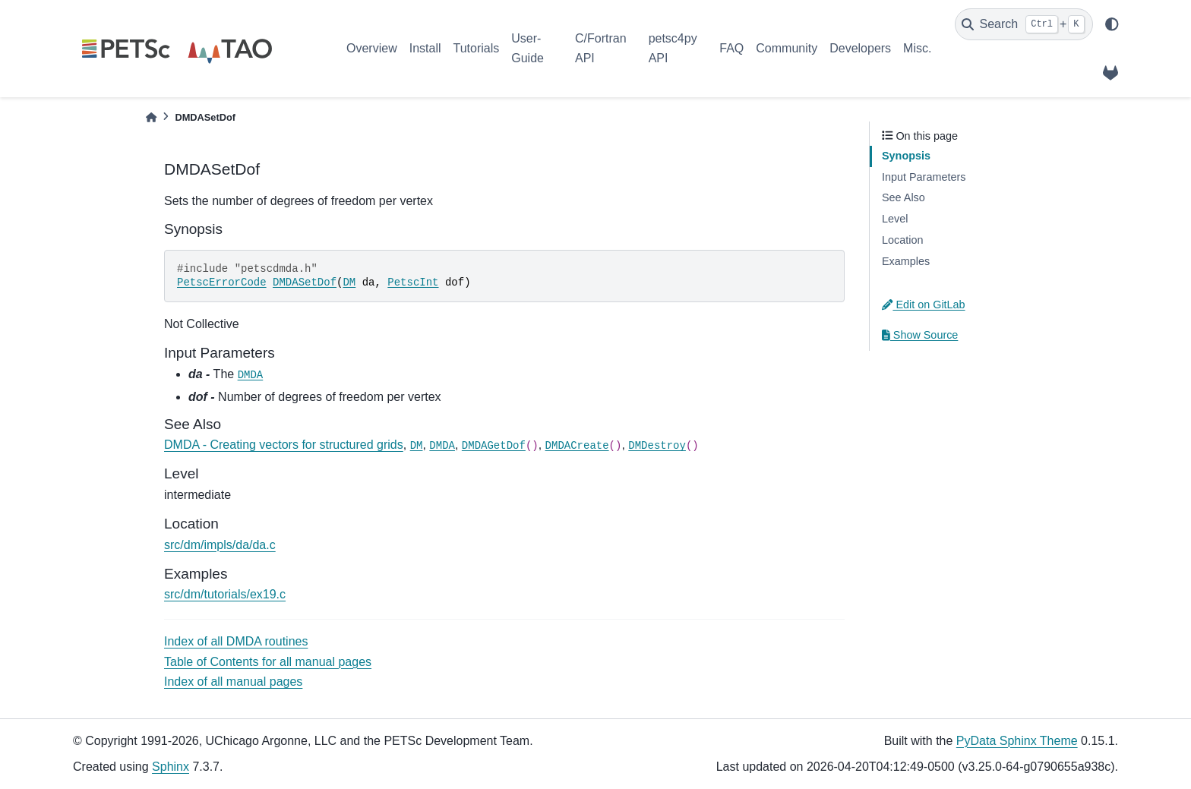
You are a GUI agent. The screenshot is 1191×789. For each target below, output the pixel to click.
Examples (906, 261)
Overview (371, 48)
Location (902, 240)
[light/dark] (1112, 24)
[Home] (151, 117)
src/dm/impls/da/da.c (220, 544)
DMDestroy (657, 446)
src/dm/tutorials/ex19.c (225, 594)
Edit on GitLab (923, 304)
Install (425, 48)
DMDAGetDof (494, 446)
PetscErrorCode (222, 282)
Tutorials (476, 48)
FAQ (731, 48)
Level (895, 219)
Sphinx (170, 766)
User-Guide (527, 48)
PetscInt (412, 282)
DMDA (251, 375)
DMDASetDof (304, 282)
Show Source (920, 335)
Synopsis (906, 156)
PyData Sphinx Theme (1017, 740)
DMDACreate (577, 446)
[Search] (1024, 24)
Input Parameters (923, 177)
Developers (860, 48)
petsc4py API (673, 48)
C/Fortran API (601, 48)
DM (349, 282)
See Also (903, 197)
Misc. (917, 48)
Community (786, 48)
